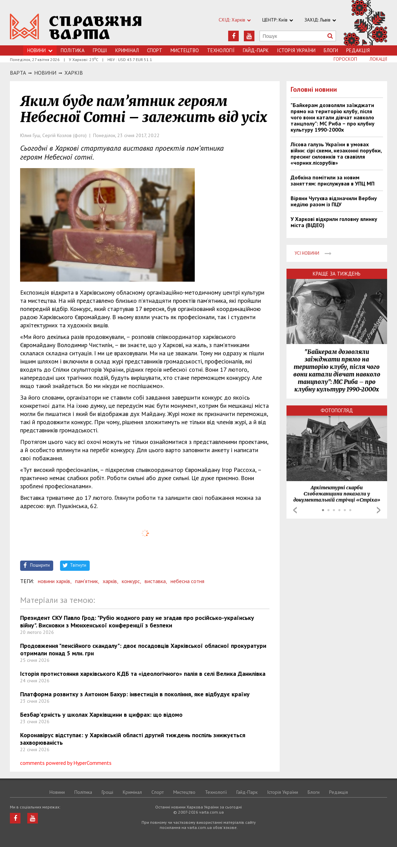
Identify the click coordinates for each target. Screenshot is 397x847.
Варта (18, 72)
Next (378, 510)
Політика (73, 50)
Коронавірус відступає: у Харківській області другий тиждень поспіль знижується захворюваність (132, 738)
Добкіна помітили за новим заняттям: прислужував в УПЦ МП (332, 180)
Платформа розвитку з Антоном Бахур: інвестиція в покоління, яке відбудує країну (135, 694)
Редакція (358, 50)
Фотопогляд (337, 410)
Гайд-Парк (256, 50)
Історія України (296, 50)
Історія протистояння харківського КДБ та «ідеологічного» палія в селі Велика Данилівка (142, 674)
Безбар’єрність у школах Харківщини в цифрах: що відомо (101, 714)
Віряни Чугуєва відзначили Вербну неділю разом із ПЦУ (334, 201)
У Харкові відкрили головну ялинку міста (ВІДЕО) (334, 222)
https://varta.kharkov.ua (76, 26)
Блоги (331, 50)
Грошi (100, 50)
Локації (378, 59)
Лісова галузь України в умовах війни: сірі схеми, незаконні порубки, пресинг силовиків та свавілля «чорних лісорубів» (336, 153)
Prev (295, 510)
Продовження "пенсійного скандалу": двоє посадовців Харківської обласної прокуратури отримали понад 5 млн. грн (143, 649)
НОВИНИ (45, 72)
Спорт (154, 50)
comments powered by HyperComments (66, 762)
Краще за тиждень (337, 273)
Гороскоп (345, 59)
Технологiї (221, 50)
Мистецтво (185, 50)
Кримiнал (127, 50)
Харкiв (73, 72)
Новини (40, 50)
